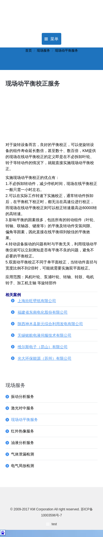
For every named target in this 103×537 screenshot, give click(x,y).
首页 (28, 50)
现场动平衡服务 (24, 419)
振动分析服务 (22, 396)
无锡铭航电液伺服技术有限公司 (44, 335)
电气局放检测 (22, 465)
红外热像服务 (22, 431)
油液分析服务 (22, 442)
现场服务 (43, 50)
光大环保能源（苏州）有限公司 (44, 358)
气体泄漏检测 (22, 454)
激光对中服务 (22, 408)
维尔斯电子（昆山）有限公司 (43, 347)
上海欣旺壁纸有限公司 (37, 301)
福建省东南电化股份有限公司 (43, 312)
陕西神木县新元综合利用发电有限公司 (50, 324)
